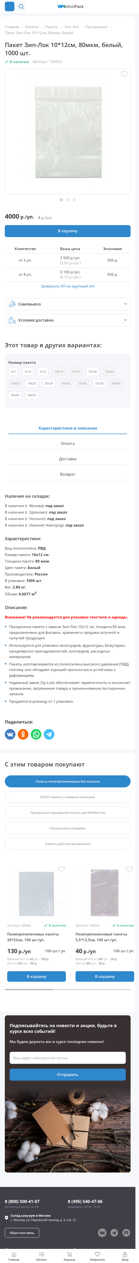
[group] (36, 893)
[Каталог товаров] (9, 6)
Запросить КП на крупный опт (68, 286)
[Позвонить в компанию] (131, 6)
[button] (121, 6)
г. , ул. (43, 1217)
